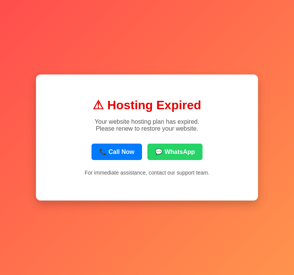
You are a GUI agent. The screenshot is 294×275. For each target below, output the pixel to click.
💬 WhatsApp (175, 152)
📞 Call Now (116, 152)
